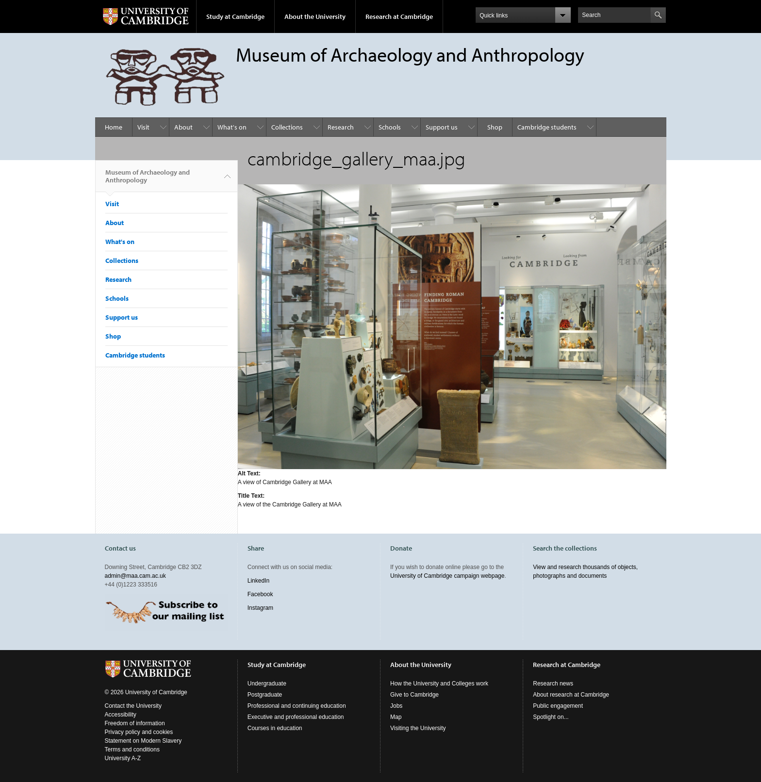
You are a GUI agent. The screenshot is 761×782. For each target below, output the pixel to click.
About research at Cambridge (571, 694)
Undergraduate (267, 683)
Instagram (260, 607)
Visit (143, 127)
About (183, 127)
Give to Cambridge (414, 694)
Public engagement (558, 705)
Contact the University (133, 705)
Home (113, 127)
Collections (287, 127)
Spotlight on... (550, 717)
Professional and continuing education (297, 705)
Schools (390, 127)
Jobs (396, 705)
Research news (553, 683)
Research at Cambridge (399, 16)
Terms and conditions (132, 749)
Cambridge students (547, 127)
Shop (494, 127)
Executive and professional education (296, 717)
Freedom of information (135, 723)
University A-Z (123, 758)
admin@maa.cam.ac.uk (135, 575)
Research (341, 127)
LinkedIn (258, 580)
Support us (442, 127)
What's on (232, 127)
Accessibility (120, 714)
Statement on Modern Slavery (143, 740)
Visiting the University (418, 728)
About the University (315, 16)
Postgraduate (265, 694)
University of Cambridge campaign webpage (447, 575)
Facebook (260, 594)
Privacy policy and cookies (139, 732)
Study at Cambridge (235, 16)
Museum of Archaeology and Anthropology (147, 180)
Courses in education (275, 728)
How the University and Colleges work (439, 683)
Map (395, 717)
